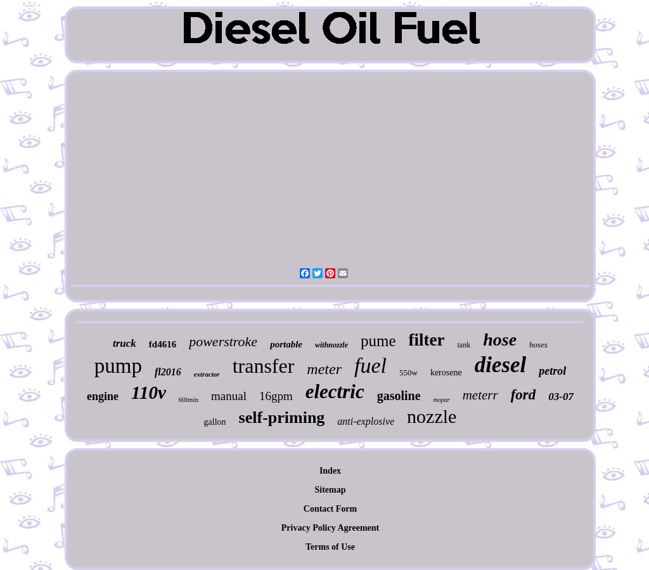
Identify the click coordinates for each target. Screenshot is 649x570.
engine (103, 396)
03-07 (561, 397)
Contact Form (330, 509)
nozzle (431, 416)
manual (229, 396)
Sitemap (330, 490)
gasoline (399, 396)
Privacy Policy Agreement (330, 528)
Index (330, 471)
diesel (501, 365)
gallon (215, 422)
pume (378, 340)
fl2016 (168, 371)
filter (427, 339)
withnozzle (331, 344)
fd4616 (162, 344)
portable (286, 344)
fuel (370, 365)
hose (500, 339)
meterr (480, 395)
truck (124, 343)
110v (148, 392)
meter (324, 369)
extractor (207, 374)
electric (334, 391)
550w (408, 372)
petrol (552, 371)
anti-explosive (365, 421)
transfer (264, 365)
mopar (442, 399)
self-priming (282, 417)
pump (118, 365)
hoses (538, 344)
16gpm (276, 396)
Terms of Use (330, 547)
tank (464, 344)
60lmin (188, 399)
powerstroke (223, 341)
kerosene (446, 372)
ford (523, 395)
